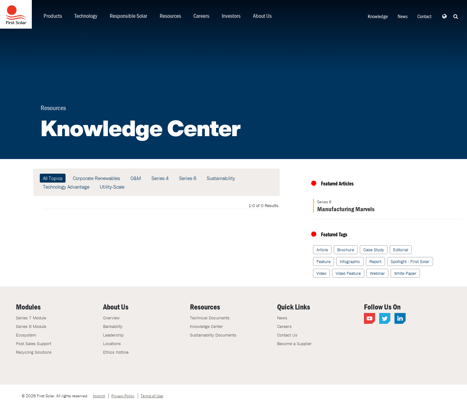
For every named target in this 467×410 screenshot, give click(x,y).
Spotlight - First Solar (410, 261)
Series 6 (187, 178)
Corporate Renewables (96, 178)
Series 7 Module (31, 318)
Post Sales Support (33, 343)
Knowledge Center (206, 326)
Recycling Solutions (34, 352)
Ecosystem (26, 335)
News (403, 16)
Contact (424, 16)
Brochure (345, 250)
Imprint (99, 396)
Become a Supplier (294, 343)
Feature (324, 261)
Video (321, 273)
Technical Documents (210, 318)
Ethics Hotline (116, 352)
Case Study (373, 250)
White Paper (405, 273)
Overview (111, 318)
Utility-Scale (112, 187)
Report (375, 261)
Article (322, 250)
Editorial (400, 250)
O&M (135, 178)
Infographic (350, 261)
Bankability (112, 326)
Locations (112, 343)
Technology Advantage (66, 187)
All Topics (52, 178)
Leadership (113, 335)
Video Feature (348, 273)
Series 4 (160, 178)
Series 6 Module (31, 326)
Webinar (377, 273)
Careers (201, 15)
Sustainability (221, 178)
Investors (231, 15)
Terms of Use (152, 396)
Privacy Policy (122, 396)
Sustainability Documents (213, 335)
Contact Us (287, 335)
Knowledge (378, 16)
